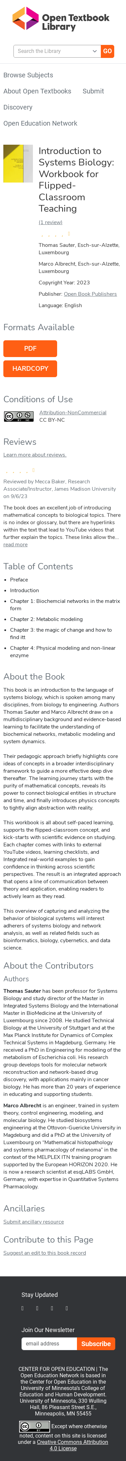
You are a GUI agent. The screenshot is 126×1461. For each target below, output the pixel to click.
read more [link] (15, 544)
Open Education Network (40, 123)
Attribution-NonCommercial (73, 412)
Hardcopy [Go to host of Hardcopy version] (30, 368)
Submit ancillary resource (33, 1222)
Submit (93, 91)
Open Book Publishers (90, 294)
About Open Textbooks (37, 91)
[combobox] (54, 51)
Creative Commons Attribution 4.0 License (72, 1445)
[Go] (107, 51)
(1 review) (50, 222)
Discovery (17, 107)
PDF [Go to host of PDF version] (30, 348)
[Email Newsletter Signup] (49, 1343)
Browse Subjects (28, 75)
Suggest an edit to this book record (44, 1253)
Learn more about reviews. (35, 455)
